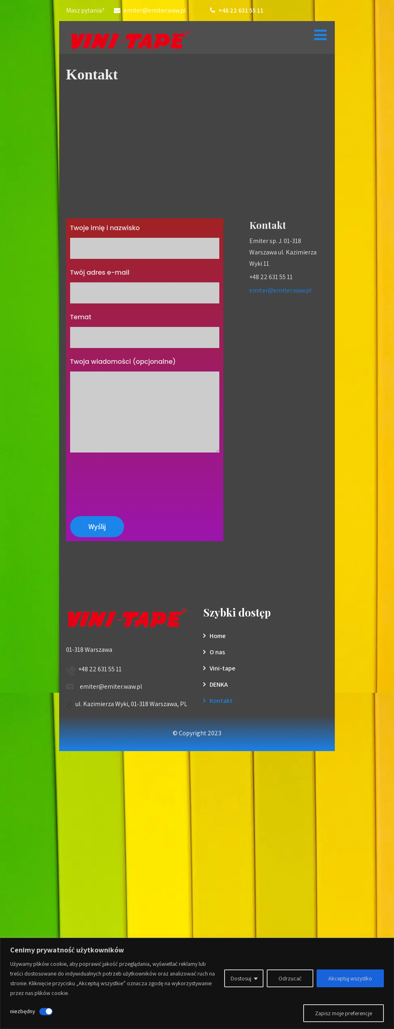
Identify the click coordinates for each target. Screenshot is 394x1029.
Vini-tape (223, 668)
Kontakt (221, 700)
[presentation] (131, 480)
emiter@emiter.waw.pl (280, 290)
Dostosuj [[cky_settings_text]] (241, 978)
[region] (197, 983)
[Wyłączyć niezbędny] (46, 1011)
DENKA (219, 684)
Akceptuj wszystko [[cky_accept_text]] (350, 978)
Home (218, 636)
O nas (217, 652)
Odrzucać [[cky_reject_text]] (290, 978)
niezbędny (22, 1011)
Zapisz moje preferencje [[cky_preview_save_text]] (343, 1013)
